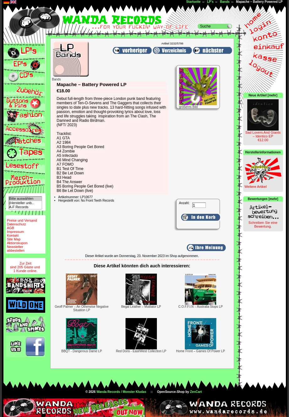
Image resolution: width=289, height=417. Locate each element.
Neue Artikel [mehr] (263, 95)
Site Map (13, 239)
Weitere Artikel (255, 186)
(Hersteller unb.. (25, 203)
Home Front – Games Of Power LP (200, 351)
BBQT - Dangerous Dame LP (82, 351)
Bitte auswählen (25, 199)
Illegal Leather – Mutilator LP (141, 306)
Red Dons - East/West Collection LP (141, 351)
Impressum (15, 232)
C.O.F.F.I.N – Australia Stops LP (200, 306)
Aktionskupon (17, 243)
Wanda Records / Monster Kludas (121, 392)
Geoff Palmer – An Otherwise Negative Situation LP (82, 308)
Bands (225, 1)
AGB (10, 228)
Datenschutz (16, 224)
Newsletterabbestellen (15, 248)
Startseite (193, 1)
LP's (210, 1)
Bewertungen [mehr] (263, 199)
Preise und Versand (22, 220)
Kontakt (13, 235)
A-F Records (25, 207)
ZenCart (196, 392)
